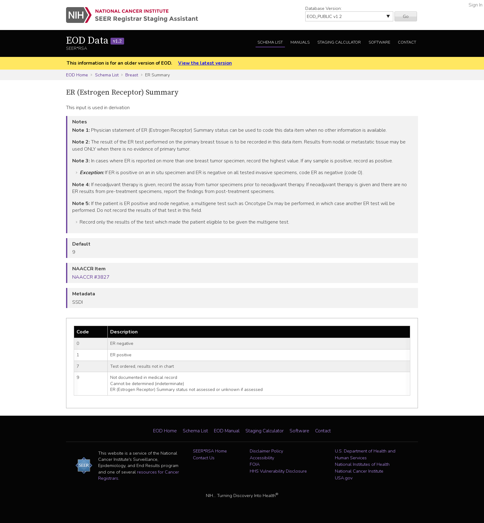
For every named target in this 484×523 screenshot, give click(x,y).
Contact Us (204, 458)
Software (379, 42)
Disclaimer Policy (266, 451)
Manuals (300, 42)
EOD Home (77, 75)
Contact (407, 42)
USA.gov (344, 478)
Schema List (270, 42)
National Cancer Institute (359, 471)
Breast (131, 75)
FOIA (255, 464)
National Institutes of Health (362, 464)
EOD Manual (227, 431)
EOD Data (95, 41)
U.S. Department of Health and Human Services (365, 454)
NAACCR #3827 (91, 277)
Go (406, 16)
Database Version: (323, 8)
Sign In (475, 5)
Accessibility (262, 458)
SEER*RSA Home (210, 451)
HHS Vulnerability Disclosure (278, 471)
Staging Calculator (339, 42)
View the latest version (205, 63)
